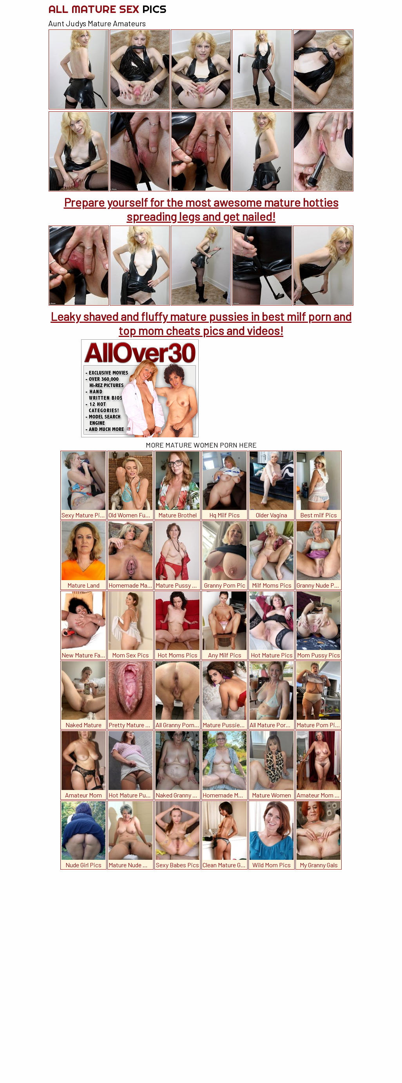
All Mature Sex (107, 9)
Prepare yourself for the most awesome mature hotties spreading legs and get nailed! (201, 209)
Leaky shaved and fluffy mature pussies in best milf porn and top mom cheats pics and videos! (201, 323)
